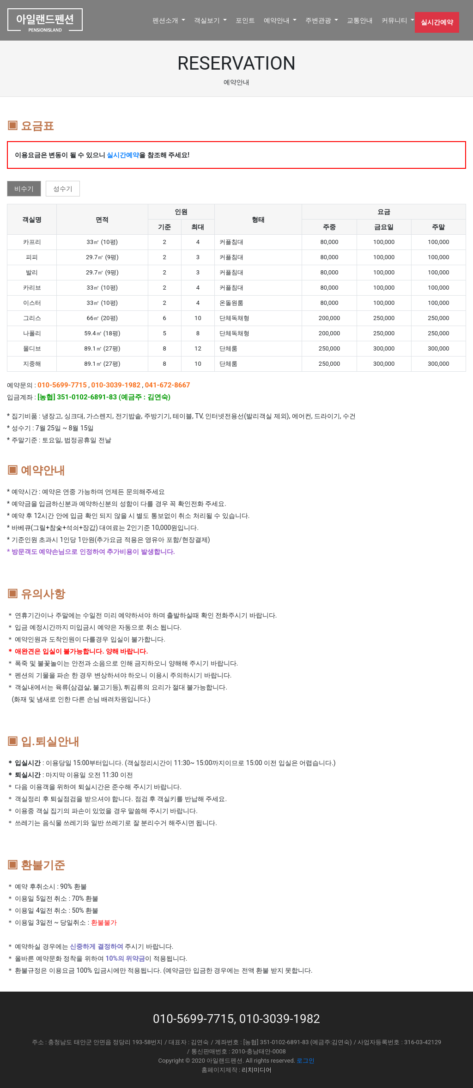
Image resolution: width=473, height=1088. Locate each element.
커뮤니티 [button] (395, 20)
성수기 (63, 188)
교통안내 (360, 20)
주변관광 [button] (319, 20)
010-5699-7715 (62, 385)
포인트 (245, 20)
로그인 (306, 1060)
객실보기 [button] (207, 20)
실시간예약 (437, 22)
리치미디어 (257, 1069)
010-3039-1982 (116, 385)
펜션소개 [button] (166, 20)
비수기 (24, 188)
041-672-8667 (167, 385)
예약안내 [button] (277, 20)
